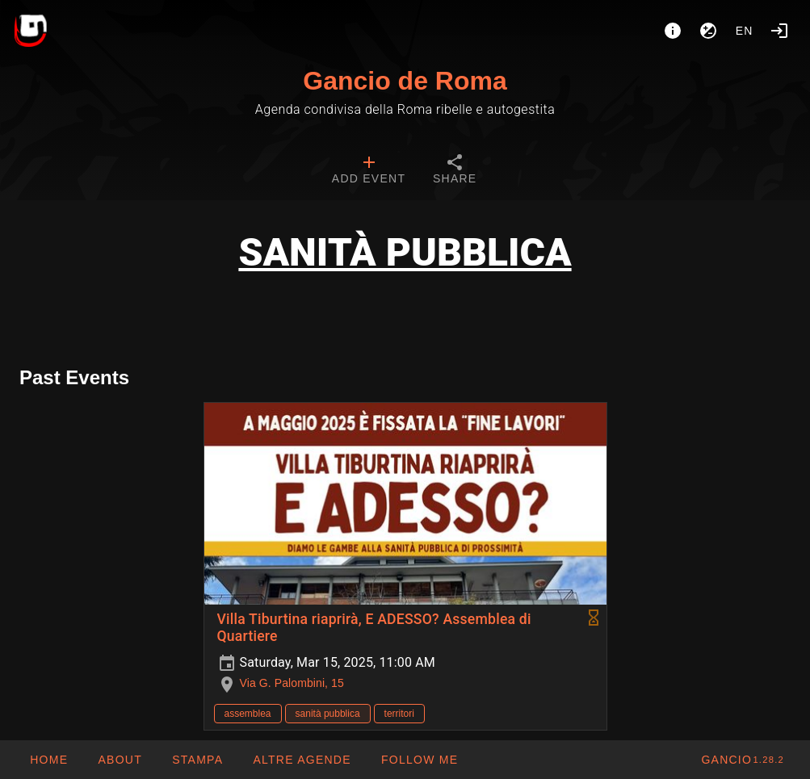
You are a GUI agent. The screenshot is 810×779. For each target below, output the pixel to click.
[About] (672, 30)
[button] (301, 759)
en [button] (744, 30)
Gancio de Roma (405, 80)
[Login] (779, 30)
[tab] (368, 171)
